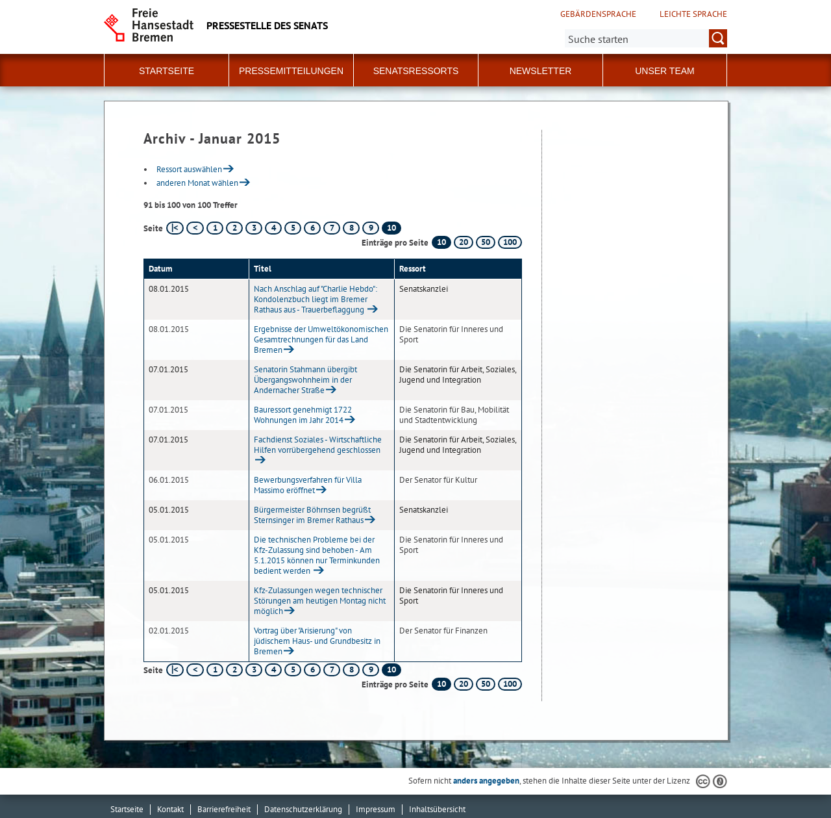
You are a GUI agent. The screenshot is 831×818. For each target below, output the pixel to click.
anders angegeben (486, 780)
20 (463, 242)
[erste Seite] (175, 228)
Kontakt (170, 809)
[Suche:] (646, 38)
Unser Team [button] (665, 71)
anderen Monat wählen (197, 182)
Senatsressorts (416, 71)
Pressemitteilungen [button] (291, 71)
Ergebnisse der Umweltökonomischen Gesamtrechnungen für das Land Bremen (321, 339)
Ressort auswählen (189, 169)
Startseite (166, 71)
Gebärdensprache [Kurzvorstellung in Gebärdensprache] (598, 14)
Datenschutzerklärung (303, 809)
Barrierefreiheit (224, 809)
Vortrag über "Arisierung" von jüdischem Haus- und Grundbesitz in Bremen (317, 641)
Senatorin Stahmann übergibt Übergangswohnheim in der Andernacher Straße (305, 380)
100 (510, 242)
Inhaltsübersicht (437, 809)
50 (485, 242)
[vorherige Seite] (195, 228)
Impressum (375, 809)
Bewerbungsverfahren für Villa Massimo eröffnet (308, 485)
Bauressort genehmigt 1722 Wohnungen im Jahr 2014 (303, 415)
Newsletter (541, 71)
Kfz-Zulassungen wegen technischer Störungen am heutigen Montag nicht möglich (320, 601)
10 (441, 242)
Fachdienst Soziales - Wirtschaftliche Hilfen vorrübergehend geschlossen (318, 444)
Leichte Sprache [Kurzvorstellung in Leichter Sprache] (693, 14)
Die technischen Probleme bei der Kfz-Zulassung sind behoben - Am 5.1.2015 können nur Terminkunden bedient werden (317, 555)
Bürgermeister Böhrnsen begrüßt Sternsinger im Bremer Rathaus (312, 515)
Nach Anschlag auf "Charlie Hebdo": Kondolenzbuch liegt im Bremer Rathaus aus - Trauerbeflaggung (315, 299)
